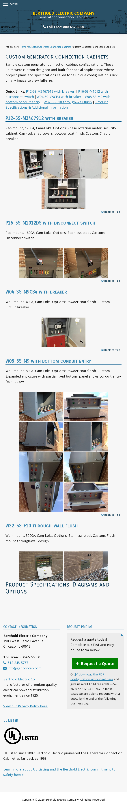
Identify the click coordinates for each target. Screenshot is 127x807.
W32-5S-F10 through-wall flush (68, 102)
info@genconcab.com (24, 668)
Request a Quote (97, 663)
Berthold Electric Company (63, 13)
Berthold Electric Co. (19, 679)
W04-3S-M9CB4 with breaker (59, 96)
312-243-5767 (17, 662)
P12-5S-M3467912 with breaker (50, 91)
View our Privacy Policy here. (25, 706)
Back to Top (110, 212)
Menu (15, 3)
